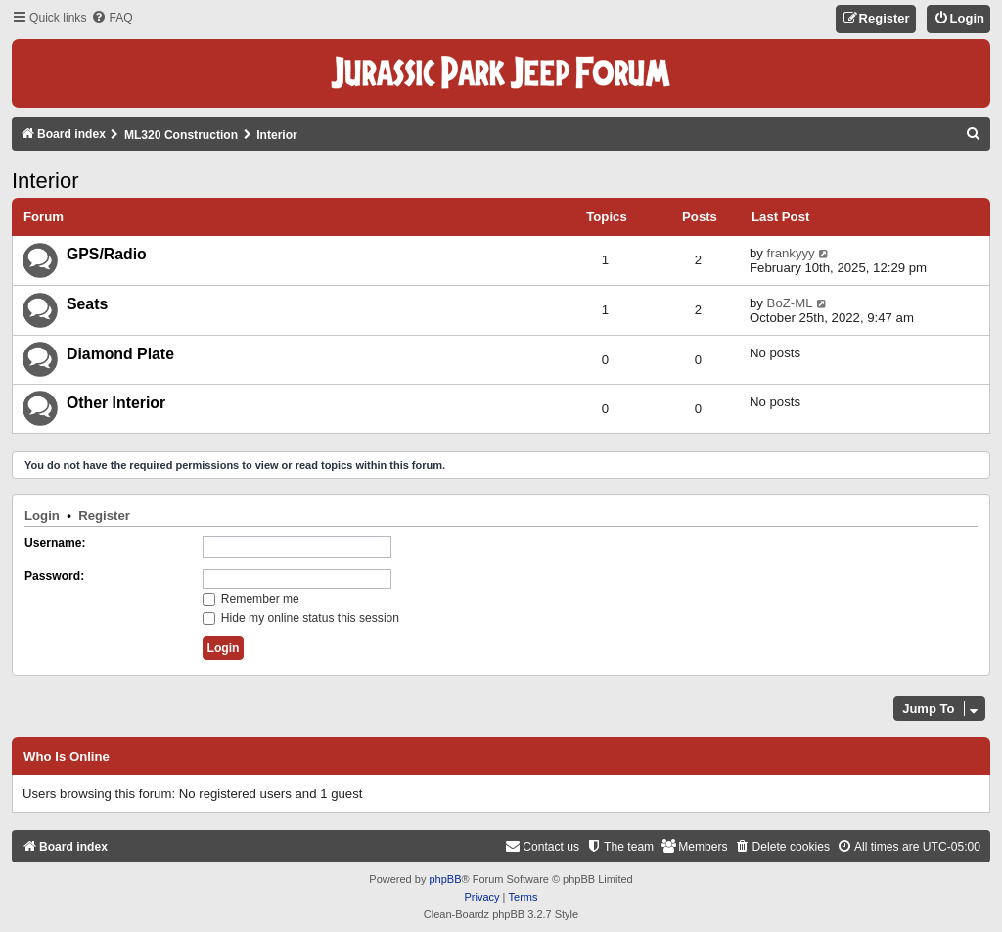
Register (104, 515)
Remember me (251, 599)
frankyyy (791, 253)
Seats (87, 304)
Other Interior (116, 403)
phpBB (445, 879)
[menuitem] (111, 18)
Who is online (66, 757)
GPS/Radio (107, 254)
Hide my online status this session (301, 618)
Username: (55, 543)
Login (42, 515)
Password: (54, 575)
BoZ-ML (790, 303)
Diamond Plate (120, 354)
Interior (45, 180)
